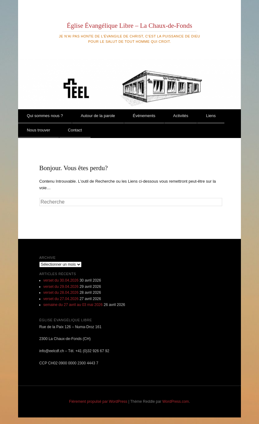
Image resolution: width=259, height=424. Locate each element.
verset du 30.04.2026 (61, 280)
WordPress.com (175, 401)
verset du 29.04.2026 (61, 286)
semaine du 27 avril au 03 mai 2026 (73, 305)
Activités (180, 115)
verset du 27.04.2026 (61, 299)
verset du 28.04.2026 (61, 292)
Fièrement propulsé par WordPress (98, 401)
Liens (211, 115)
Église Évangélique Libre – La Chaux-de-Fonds (129, 25)
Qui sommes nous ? (45, 115)
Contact (75, 130)
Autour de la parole (98, 115)
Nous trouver (38, 130)
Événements (144, 115)
